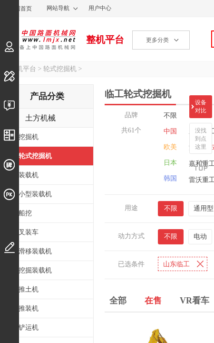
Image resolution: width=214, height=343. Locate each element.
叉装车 (29, 232)
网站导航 (58, 8)
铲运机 (29, 327)
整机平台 (105, 39)
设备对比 (200, 106)
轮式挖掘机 (60, 68)
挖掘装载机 (35, 270)
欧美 (170, 147)
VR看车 (194, 300)
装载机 (29, 175)
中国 (170, 131)
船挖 (25, 213)
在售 (153, 300)
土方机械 (40, 118)
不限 (170, 115)
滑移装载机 (35, 251)
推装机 (29, 308)
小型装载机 (35, 194)
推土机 (29, 289)
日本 (170, 162)
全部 (117, 300)
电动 (200, 236)
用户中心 (99, 8)
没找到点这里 (200, 138)
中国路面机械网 (38, 40)
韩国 (170, 178)
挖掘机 (29, 137)
